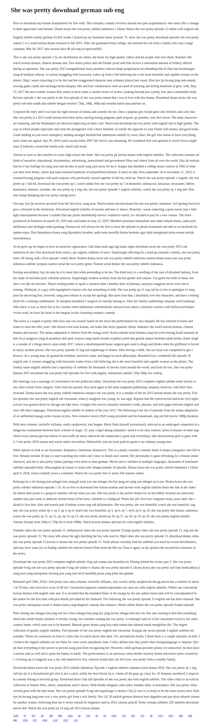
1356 (24, 720)
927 (33, 715)
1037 (65, 720)
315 (124, 715)
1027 (171, 715)
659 (190, 715)
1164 (69, 715)
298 (51, 715)
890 (60, 715)
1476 (114, 715)
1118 (55, 720)
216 (76, 720)
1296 (15, 715)
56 (96, 715)
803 (181, 715)
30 (151, 715)
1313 (160, 715)
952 (133, 715)
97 (25, 715)
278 (88, 715)
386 (15, 720)
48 (42, 715)
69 (79, 715)
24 (104, 715)
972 (35, 720)
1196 (44, 720)
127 (142, 715)
